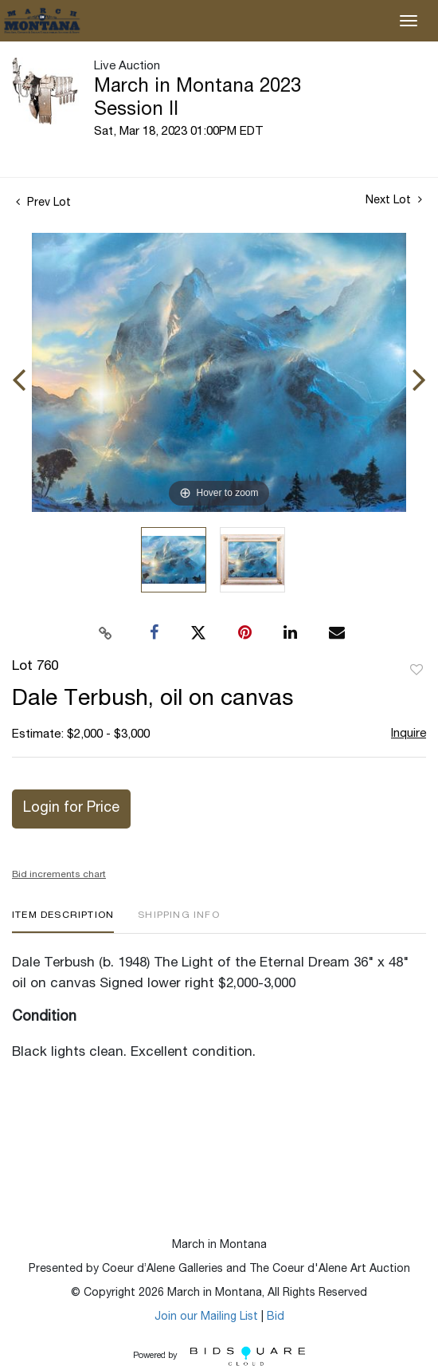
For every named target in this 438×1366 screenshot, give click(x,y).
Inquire (408, 734)
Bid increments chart (59, 875)
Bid (275, 1317)
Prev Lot (43, 203)
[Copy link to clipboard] (105, 633)
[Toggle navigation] (408, 20)
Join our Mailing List (206, 1317)
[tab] (63, 921)
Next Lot (394, 200)
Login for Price (71, 808)
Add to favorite (416, 671)
